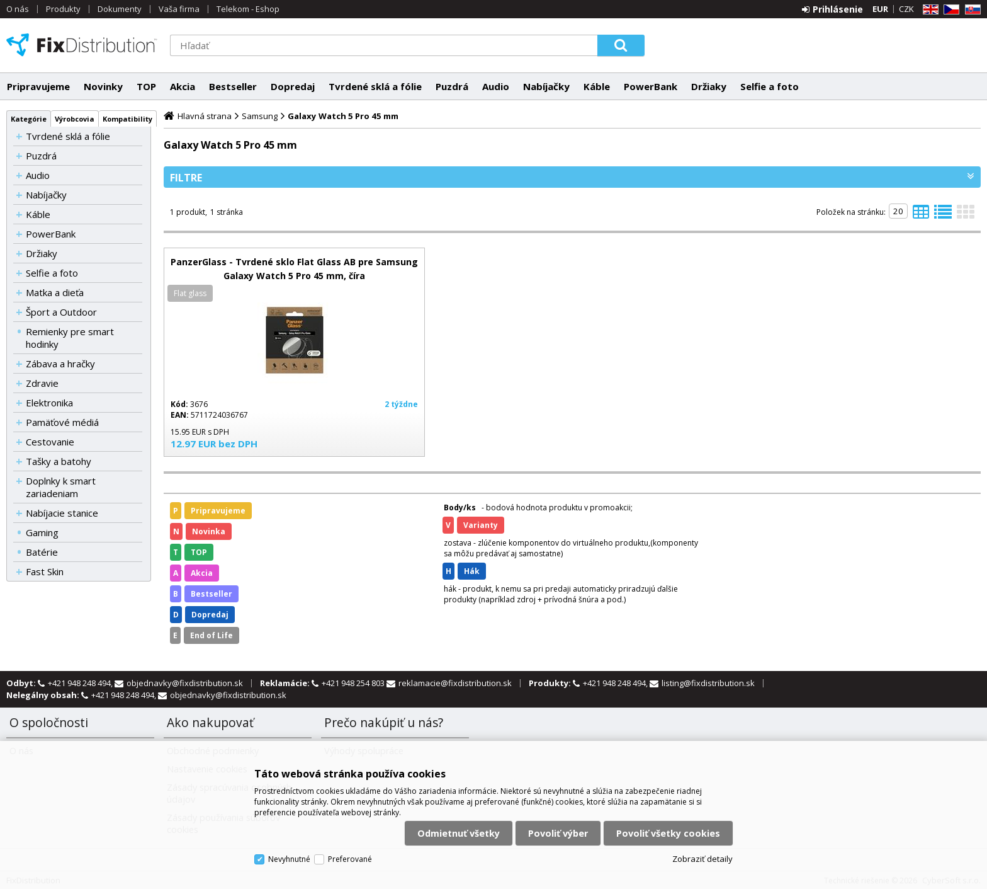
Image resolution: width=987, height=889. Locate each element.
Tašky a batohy (58, 461)
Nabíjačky (546, 86)
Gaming (42, 532)
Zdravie (42, 383)
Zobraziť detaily (702, 858)
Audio (495, 86)
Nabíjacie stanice (62, 513)
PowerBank (650, 86)
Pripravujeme (38, 86)
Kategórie (29, 118)
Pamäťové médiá (62, 422)
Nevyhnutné (289, 859)
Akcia (182, 86)
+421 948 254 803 (354, 683)
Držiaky (708, 86)
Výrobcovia (74, 118)
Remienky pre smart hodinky (70, 337)
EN (928, 9)
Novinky (103, 86)
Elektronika (49, 402)
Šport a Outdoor (61, 312)
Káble (597, 86)
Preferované (350, 859)
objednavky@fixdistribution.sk (185, 683)
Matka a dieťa (55, 292)
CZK (906, 8)
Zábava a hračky (60, 363)
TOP (146, 86)
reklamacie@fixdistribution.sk (455, 683)
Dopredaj (293, 86)
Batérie (42, 552)
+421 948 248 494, (81, 683)
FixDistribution (81, 45)
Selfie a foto (769, 86)
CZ (949, 9)
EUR (880, 8)
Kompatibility (127, 118)
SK (971, 9)
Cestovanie (50, 441)
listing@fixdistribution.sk (708, 683)
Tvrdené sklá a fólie (375, 86)
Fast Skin (45, 571)
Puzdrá (452, 86)
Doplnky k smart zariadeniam (61, 487)
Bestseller (233, 86)
